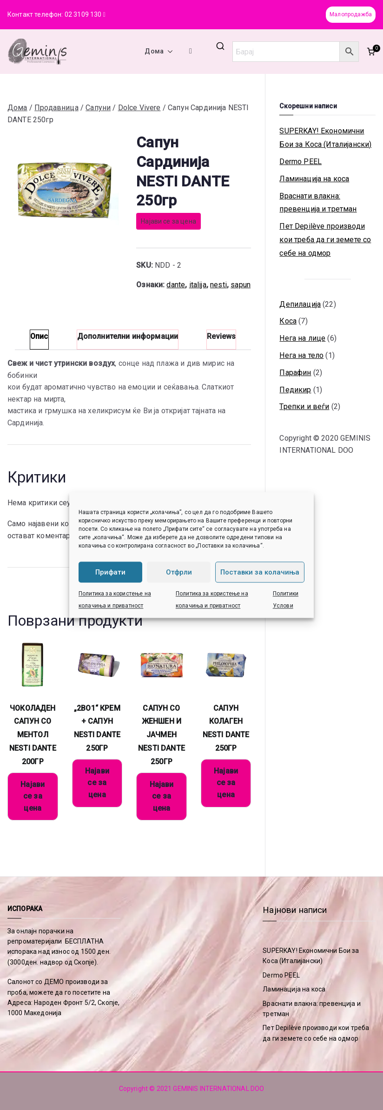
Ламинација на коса (314, 178)
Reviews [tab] (221, 336)
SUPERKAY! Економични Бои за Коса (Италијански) (325, 137)
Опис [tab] (39, 336)
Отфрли (179, 572)
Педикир (295, 389)
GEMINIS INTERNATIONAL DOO (218, 1088)
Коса (288, 321)
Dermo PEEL (300, 161)
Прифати (110, 572)
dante (175, 284)
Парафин (295, 372)
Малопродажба (351, 14)
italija (197, 284)
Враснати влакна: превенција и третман (318, 203)
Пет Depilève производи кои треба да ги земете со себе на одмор (325, 240)
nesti (218, 284)
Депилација (300, 304)
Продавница (56, 107)
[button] (168, 52)
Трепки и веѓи (304, 406)
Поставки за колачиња (259, 572)
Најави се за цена (168, 221)
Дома (159, 52)
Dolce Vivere (139, 107)
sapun (241, 284)
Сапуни (98, 107)
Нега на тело (301, 355)
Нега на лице (302, 338)
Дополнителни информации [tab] (127, 336)
